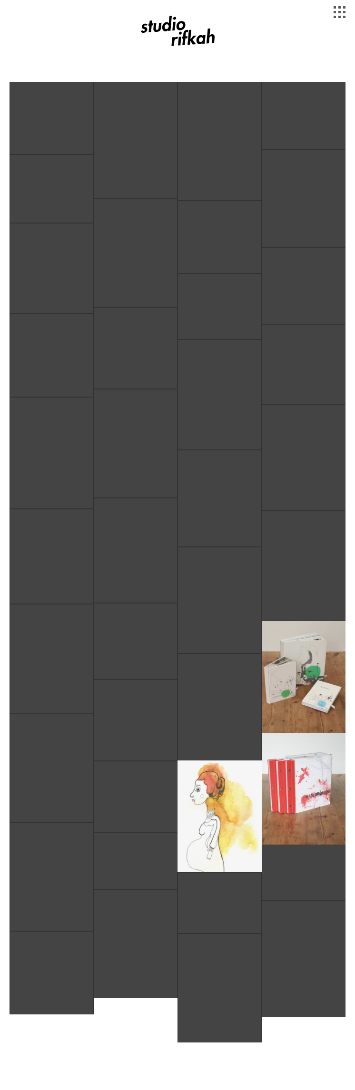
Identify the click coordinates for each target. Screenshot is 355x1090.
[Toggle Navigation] (340, 13)
